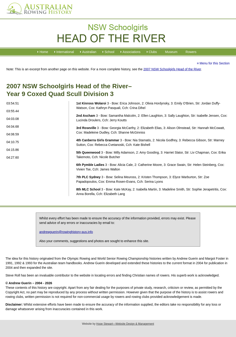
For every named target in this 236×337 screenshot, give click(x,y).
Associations (132, 52)
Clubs (153, 52)
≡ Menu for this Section (213, 63)
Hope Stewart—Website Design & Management (125, 323)
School (109, 52)
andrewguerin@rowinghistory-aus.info (66, 232)
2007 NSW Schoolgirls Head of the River (172, 69)
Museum (171, 52)
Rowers (191, 52)
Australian (89, 52)
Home (43, 52)
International (65, 52)
